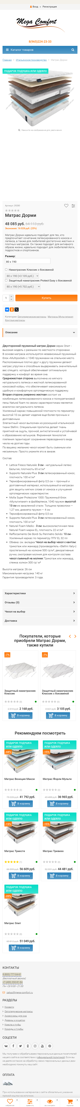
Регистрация (50, 6)
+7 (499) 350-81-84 (13, 982)
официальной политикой (51, 1057)
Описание (11, 332)
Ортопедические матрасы (32, 316)
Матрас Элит (12, 923)
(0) (13, 702)
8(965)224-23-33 (40, 41)
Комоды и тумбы (14, 1029)
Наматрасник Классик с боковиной (29, 269)
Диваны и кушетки (15, 1020)
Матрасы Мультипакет (60, 316)
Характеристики (15, 593)
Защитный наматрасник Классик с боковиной (57, 692)
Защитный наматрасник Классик (20, 692)
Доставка (11, 620)
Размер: (10, 256)
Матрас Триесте (14, 851)
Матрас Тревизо (53, 851)
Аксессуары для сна (16, 1015)
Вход (34, 6)
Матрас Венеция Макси (19, 779)
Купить (46, 298)
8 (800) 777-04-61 (12, 974)
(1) (13, 862)
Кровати (9, 1007)
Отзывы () (12, 602)
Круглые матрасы (15, 320)
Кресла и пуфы (13, 1024)
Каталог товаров (19, 49)
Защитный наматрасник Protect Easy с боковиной (38, 280)
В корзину (23, 715)
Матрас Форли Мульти (57, 779)
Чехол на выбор (15, 611)
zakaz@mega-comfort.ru (20, 992)
